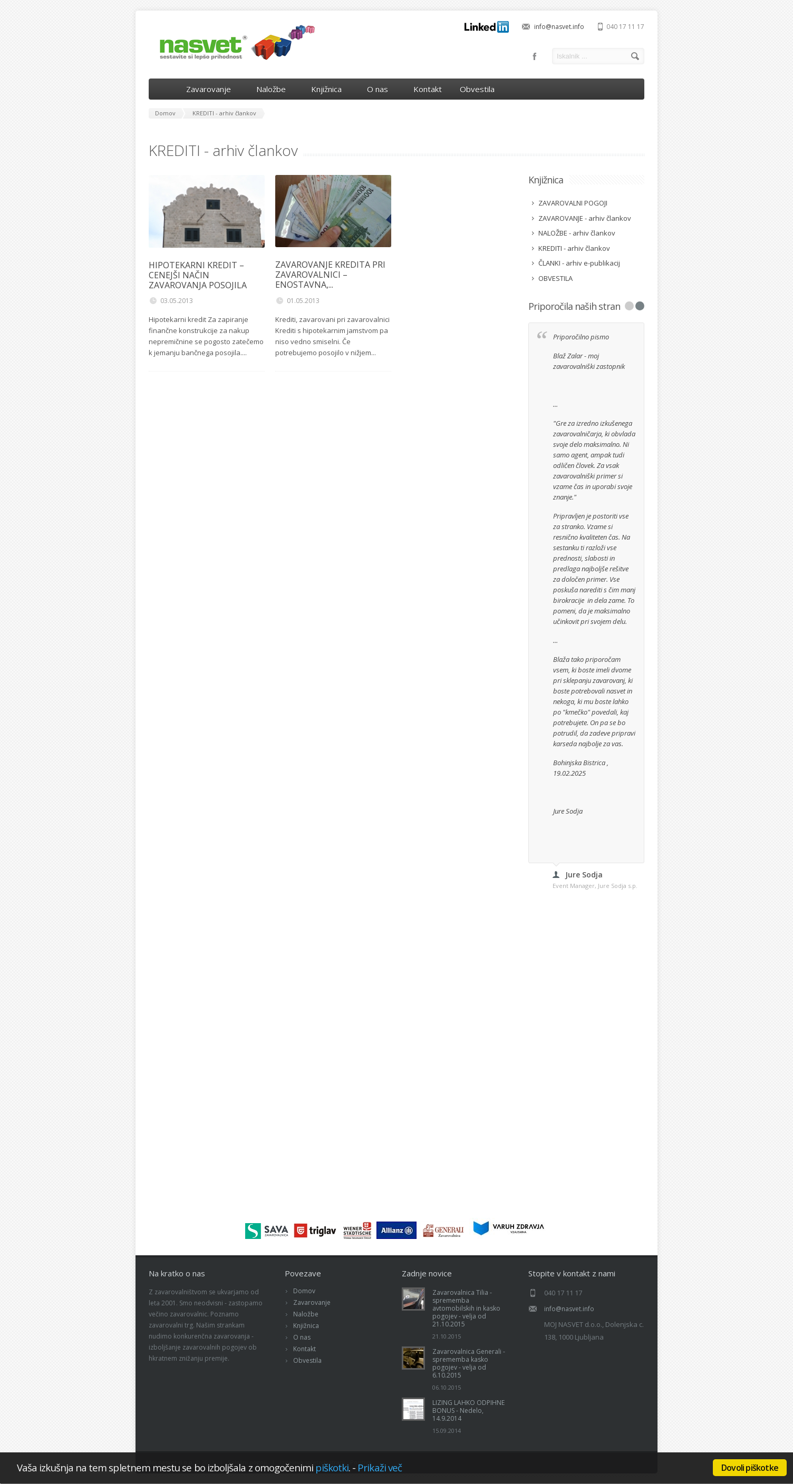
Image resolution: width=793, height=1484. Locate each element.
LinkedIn (487, 27)
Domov (304, 1290)
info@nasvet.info (559, 26)
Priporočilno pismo (582, 336)
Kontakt (427, 89)
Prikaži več (379, 1467)
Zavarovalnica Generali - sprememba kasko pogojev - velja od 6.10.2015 (468, 1363)
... (555, 404)
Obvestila (477, 89)
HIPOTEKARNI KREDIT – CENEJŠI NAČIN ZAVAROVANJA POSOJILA (198, 275)
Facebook (534, 56)
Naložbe (274, 89)
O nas (381, 89)
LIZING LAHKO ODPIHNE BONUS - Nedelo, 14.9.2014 (468, 1410)
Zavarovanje (212, 89)
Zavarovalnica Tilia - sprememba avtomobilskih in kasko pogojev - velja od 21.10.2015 (466, 1308)
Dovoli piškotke (749, 1467)
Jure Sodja (568, 811)
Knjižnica (330, 89)
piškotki (332, 1467)
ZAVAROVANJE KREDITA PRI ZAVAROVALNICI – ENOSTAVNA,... (330, 274)
